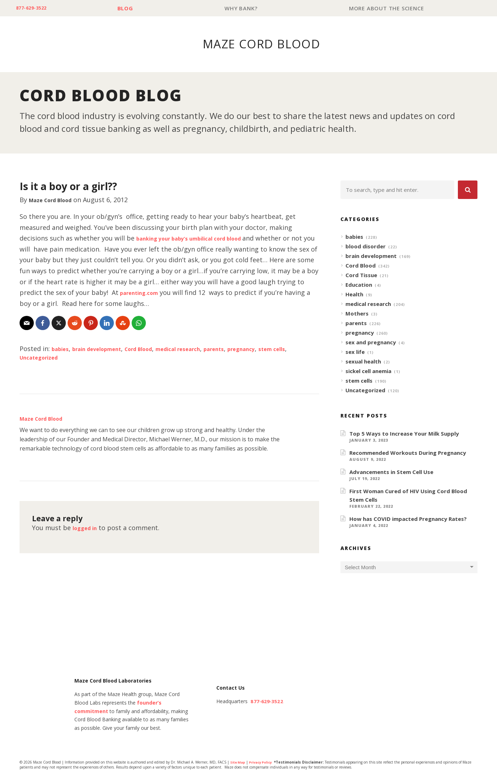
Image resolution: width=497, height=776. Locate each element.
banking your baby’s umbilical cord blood (202, 238)
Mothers (357, 313)
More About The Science (387, 8)
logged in (87, 528)
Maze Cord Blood (56, 200)
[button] (467, 190)
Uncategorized (60, 357)
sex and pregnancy (370, 342)
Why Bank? (245, 8)
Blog (133, 8)
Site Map (238, 762)
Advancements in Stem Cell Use (391, 472)
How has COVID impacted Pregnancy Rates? (408, 519)
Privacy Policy (264, 762)
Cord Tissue (361, 275)
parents (249, 349)
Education (358, 285)
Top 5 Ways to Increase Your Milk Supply (404, 433)
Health (354, 294)
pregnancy (282, 349)
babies (62, 349)
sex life (355, 352)
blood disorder (365, 246)
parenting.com (171, 293)
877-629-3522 (36, 8)
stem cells (358, 380)
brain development (106, 349)
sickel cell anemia (368, 371)
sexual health (363, 361)
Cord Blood (158, 349)
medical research (206, 349)
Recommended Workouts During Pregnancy (407, 453)
